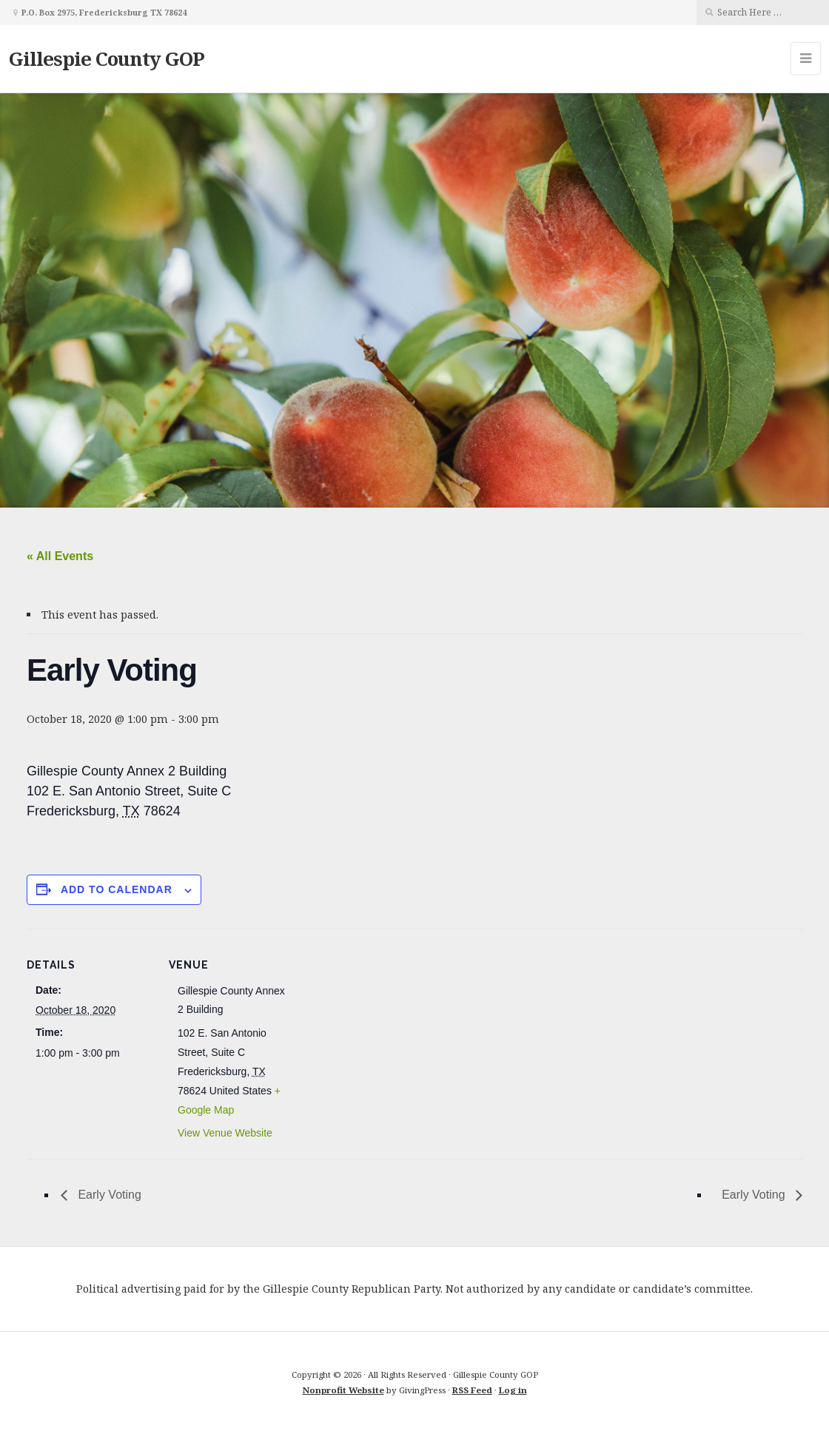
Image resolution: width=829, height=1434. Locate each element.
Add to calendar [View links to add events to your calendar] (116, 889)
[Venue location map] (389, 1031)
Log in (513, 1390)
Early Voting (108, 1194)
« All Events (60, 556)
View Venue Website (225, 1133)
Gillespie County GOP (106, 58)
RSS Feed (472, 1390)
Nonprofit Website (343, 1390)
